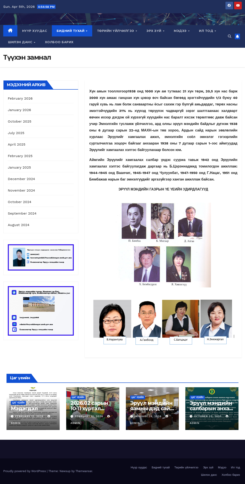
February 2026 (20, 98)
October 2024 (19, 202)
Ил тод (206, 31)
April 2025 (16, 144)
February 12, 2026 (29, 416)
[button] (229, 36)
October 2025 (19, 121)
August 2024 (18, 225)
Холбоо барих (59, 42)
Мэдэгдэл (24, 408)
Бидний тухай (71, 31)
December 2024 (21, 179)
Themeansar (84, 471)
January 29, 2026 (148, 416)
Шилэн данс (20, 42)
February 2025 (20, 156)
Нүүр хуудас (34, 31)
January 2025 (19, 167)
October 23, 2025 (208, 416)
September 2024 (22, 213)
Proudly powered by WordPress (25, 471)
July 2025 (16, 133)
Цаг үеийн (18, 403)
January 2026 (19, 110)
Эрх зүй (154, 31)
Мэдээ (180, 31)
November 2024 (21, 190)
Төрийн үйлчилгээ (116, 31)
